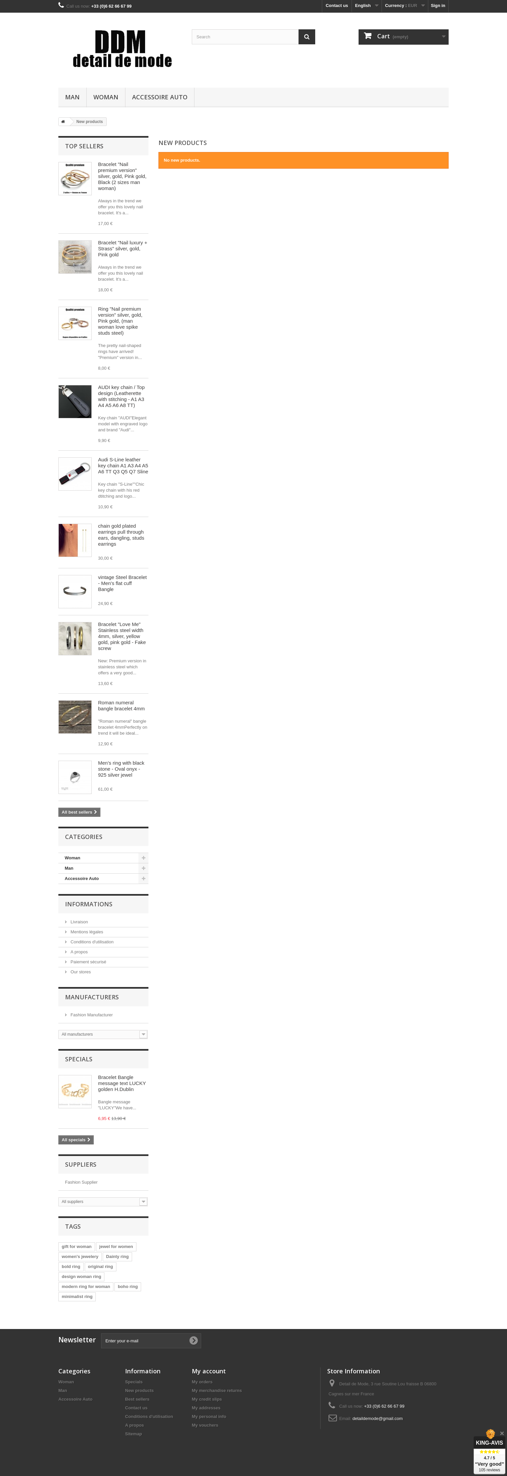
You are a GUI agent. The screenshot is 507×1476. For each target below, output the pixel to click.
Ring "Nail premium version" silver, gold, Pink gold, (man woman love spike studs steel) (120, 321)
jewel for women (116, 1246)
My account (209, 1371)
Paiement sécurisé (87, 961)
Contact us (337, 5)
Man (72, 97)
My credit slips (207, 1399)
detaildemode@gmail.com (378, 1418)
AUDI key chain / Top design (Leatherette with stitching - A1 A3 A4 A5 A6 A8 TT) (121, 396)
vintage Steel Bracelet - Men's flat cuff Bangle (122, 583)
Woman (105, 97)
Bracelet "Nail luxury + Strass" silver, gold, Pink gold (122, 248)
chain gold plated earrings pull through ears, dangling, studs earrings (121, 535)
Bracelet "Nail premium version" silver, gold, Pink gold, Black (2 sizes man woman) (122, 176)
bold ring (71, 1266)
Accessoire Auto (159, 97)
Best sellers (137, 1399)
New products (139, 1390)
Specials (78, 1059)
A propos (78, 951)
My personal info (209, 1416)
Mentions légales (86, 931)
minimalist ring (77, 1296)
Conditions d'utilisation (91, 941)
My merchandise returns (217, 1390)
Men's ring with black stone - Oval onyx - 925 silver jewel (121, 769)
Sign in (438, 5)
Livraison (78, 921)
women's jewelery (80, 1256)
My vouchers (205, 1425)
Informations (88, 904)
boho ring (128, 1286)
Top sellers (84, 146)
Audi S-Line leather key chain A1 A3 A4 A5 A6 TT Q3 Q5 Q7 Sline (123, 465)
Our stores (80, 971)
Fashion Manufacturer (91, 1014)
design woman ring (81, 1276)
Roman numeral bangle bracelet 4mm (121, 705)
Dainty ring (117, 1256)
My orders (202, 1381)
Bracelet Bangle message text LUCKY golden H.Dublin (122, 1083)
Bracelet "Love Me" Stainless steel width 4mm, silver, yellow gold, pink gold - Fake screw (122, 636)
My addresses (206, 1407)
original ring (100, 1266)
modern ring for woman (86, 1286)
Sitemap (133, 1433)
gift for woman (77, 1246)
